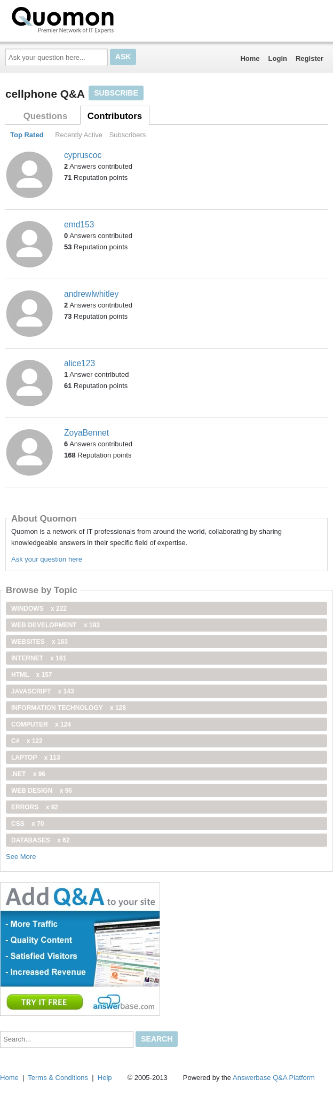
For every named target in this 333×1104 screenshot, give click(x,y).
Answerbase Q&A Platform (274, 1078)
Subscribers (127, 135)
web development (55, 625)
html (31, 675)
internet (38, 658)
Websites (39, 641)
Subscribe (116, 93)
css (27, 823)
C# (27, 741)
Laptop (35, 757)
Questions (45, 116)
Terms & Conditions (58, 1078)
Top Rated (27, 135)
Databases (40, 840)
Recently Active (78, 135)
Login (277, 58)
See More (21, 857)
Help (105, 1078)
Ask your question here (46, 559)
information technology (68, 708)
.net (28, 774)
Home (249, 58)
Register (309, 58)
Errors (34, 807)
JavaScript (42, 691)
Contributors (115, 116)
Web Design (41, 790)
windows (39, 608)
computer (41, 724)
